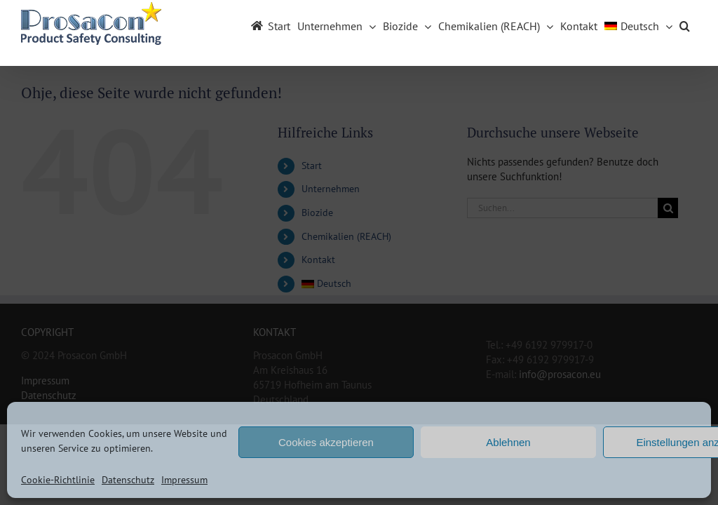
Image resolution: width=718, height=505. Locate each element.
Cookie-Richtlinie (58, 479)
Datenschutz (128, 479)
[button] (684, 23)
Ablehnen (508, 442)
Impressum (184, 479)
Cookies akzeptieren (326, 442)
